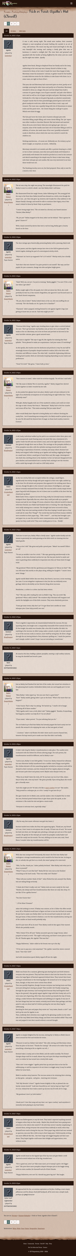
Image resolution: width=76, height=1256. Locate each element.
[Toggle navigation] (71, 3)
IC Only (13, 31)
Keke (18, 1228)
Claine (27, 1228)
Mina (14, 1228)
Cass (22, 1228)
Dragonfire (33, 1228)
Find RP (42, 1243)
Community (31, 1243)
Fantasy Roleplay (19, 11)
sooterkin (8, 56)
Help (47, 1243)
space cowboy (50, 788)
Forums (7, 11)
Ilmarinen (41, 1228)
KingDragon (8, 450)
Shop (50, 1243)
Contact (45, 1247)
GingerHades (8, 202)
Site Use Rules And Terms (35, 1247)
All (6, 31)
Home (25, 1243)
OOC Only (22, 31)
